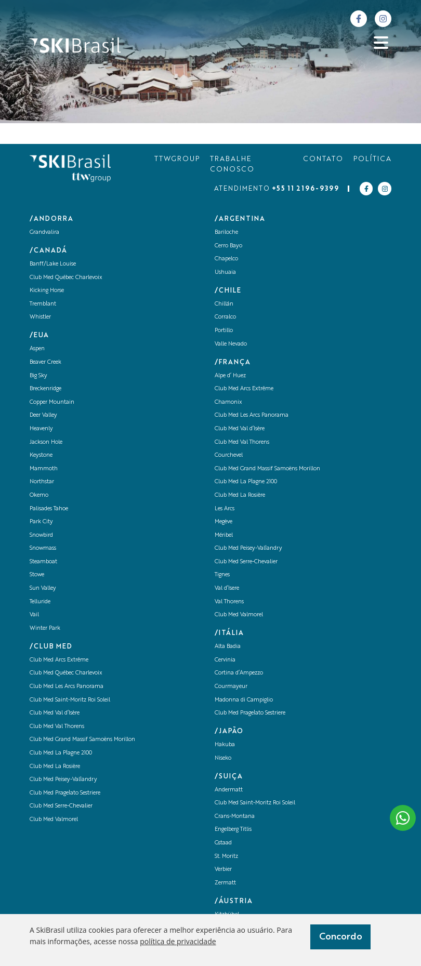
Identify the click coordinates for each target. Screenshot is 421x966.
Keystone (41, 455)
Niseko (223, 758)
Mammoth (44, 469)
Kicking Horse (47, 291)
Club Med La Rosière (55, 767)
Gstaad (223, 843)
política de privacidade (178, 941)
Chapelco (226, 259)
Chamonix (228, 402)
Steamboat (43, 562)
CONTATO (323, 159)
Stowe (37, 575)
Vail (34, 615)
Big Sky (38, 376)
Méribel (224, 535)
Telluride (40, 602)
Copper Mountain (52, 402)
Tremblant (43, 304)
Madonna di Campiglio (244, 700)
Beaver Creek (45, 362)
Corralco (225, 317)
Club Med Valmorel (54, 820)
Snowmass (43, 548)
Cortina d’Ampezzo (239, 673)
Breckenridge (45, 389)
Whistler (40, 317)
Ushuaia (225, 272)
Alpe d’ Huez (230, 376)
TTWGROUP (177, 159)
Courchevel (229, 455)
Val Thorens (229, 602)
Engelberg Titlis (233, 829)
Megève (223, 522)
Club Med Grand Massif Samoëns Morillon (82, 740)
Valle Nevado (231, 344)
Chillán (224, 304)
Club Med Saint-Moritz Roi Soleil (70, 700)
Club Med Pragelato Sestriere (65, 793)
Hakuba (225, 745)
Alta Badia (228, 647)
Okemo (39, 495)
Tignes (222, 575)
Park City (41, 522)
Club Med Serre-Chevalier (61, 806)
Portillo (224, 331)
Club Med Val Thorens (57, 727)
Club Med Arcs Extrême (59, 660)
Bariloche (226, 232)
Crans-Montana (235, 816)
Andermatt (229, 790)
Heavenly (41, 429)
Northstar (42, 482)
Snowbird (41, 535)
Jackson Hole (46, 442)
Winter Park (45, 628)
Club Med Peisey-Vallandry (63, 780)
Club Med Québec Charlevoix (66, 278)
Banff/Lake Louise (53, 264)
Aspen (37, 349)
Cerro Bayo (228, 246)
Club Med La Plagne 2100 (61, 753)
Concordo (340, 937)
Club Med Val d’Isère (55, 713)
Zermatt (225, 883)
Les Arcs (224, 509)
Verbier (223, 869)
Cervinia (225, 660)
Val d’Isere (227, 588)
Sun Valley (43, 588)
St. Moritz (226, 856)
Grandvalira (44, 232)
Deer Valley (43, 415)
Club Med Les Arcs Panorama (66, 687)
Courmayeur (231, 687)
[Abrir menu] (381, 42)
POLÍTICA (372, 159)
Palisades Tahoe (49, 509)
